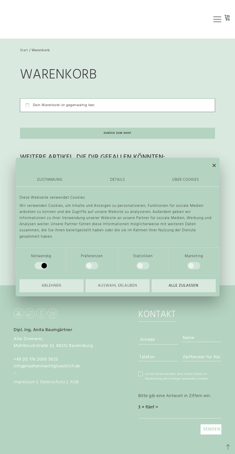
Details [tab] (117, 180)
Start (24, 50)
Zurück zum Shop (117, 133)
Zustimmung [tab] (49, 180)
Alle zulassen (184, 286)
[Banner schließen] (214, 165)
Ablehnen (51, 286)
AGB (74, 382)
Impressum (24, 382)
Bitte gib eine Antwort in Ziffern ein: (174, 396)
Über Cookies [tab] (185, 180)
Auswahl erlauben (117, 286)
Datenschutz (52, 382)
